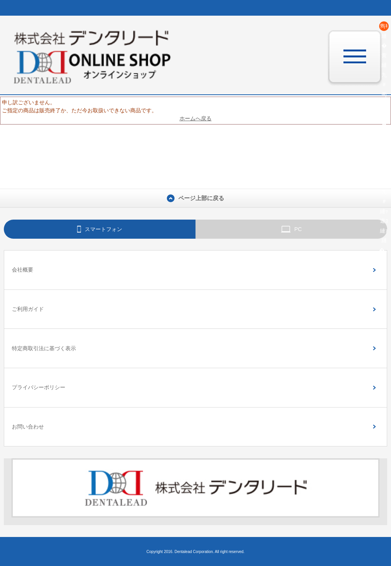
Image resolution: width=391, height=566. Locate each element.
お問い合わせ (28, 427)
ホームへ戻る (195, 118)
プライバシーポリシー (38, 387)
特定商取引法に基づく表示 (44, 348)
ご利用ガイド (28, 309)
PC (291, 229)
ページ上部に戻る (195, 198)
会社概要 (22, 270)
